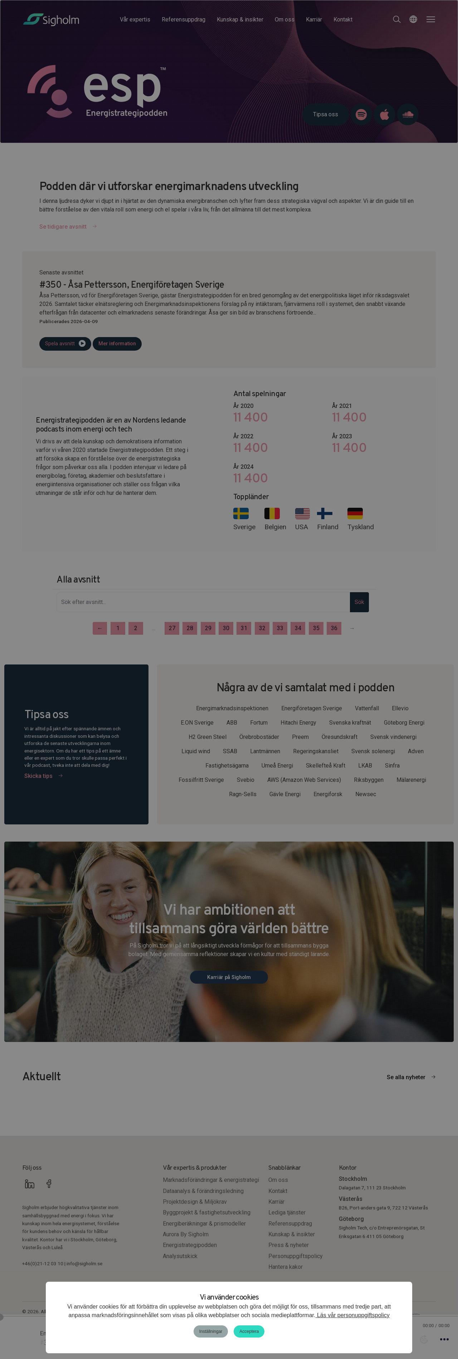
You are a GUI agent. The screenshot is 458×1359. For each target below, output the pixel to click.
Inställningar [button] (211, 1331)
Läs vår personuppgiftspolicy (352, 1315)
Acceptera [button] (249, 1331)
